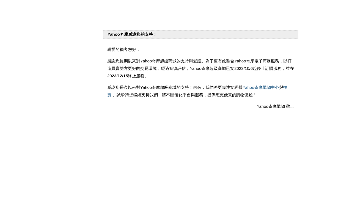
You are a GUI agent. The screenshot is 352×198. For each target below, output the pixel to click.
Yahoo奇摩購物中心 (261, 87)
